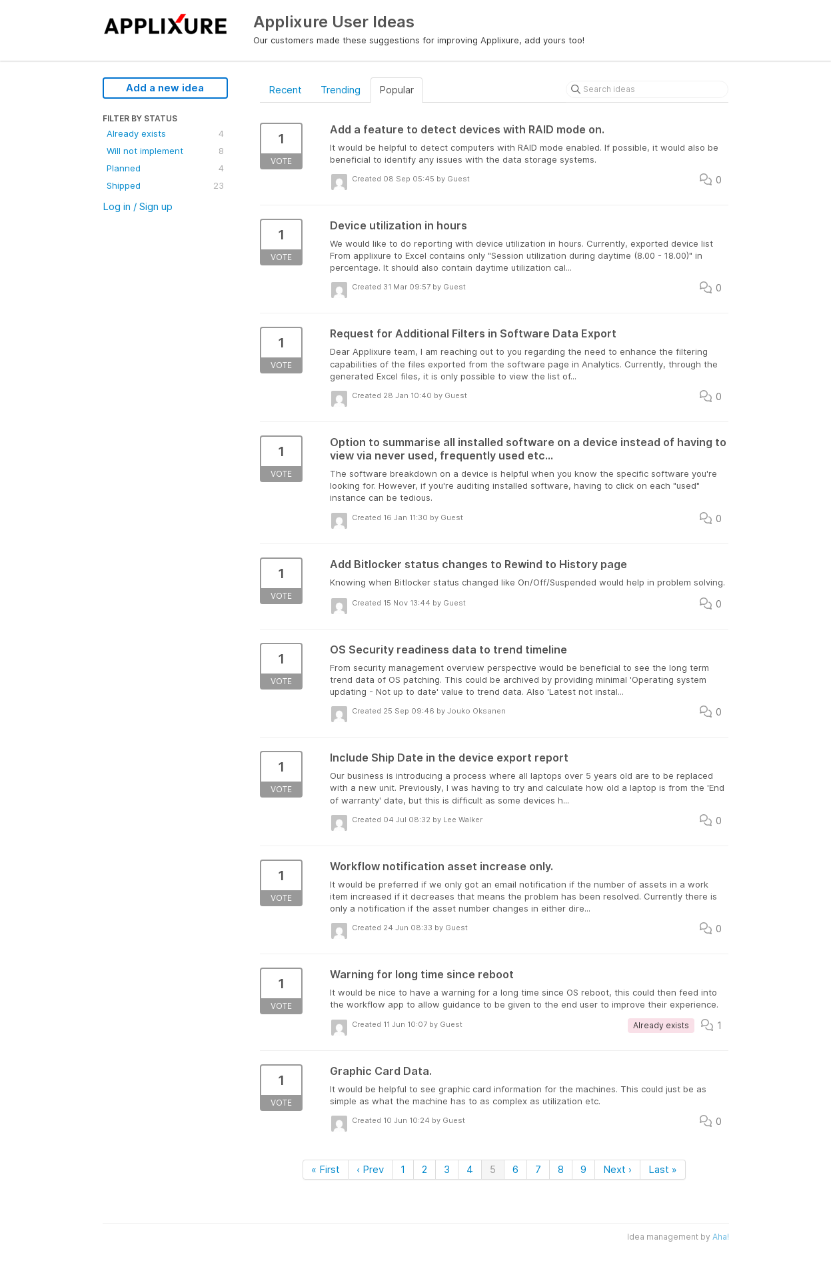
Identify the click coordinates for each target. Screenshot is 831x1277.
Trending (341, 89)
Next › (617, 1169)
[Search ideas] (647, 89)
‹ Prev (370, 1169)
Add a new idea (165, 87)
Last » (662, 1169)
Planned (165, 168)
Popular (396, 89)
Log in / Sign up (138, 206)
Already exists (165, 133)
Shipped (165, 185)
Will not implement (165, 150)
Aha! (720, 1237)
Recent (285, 89)
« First (325, 1169)
